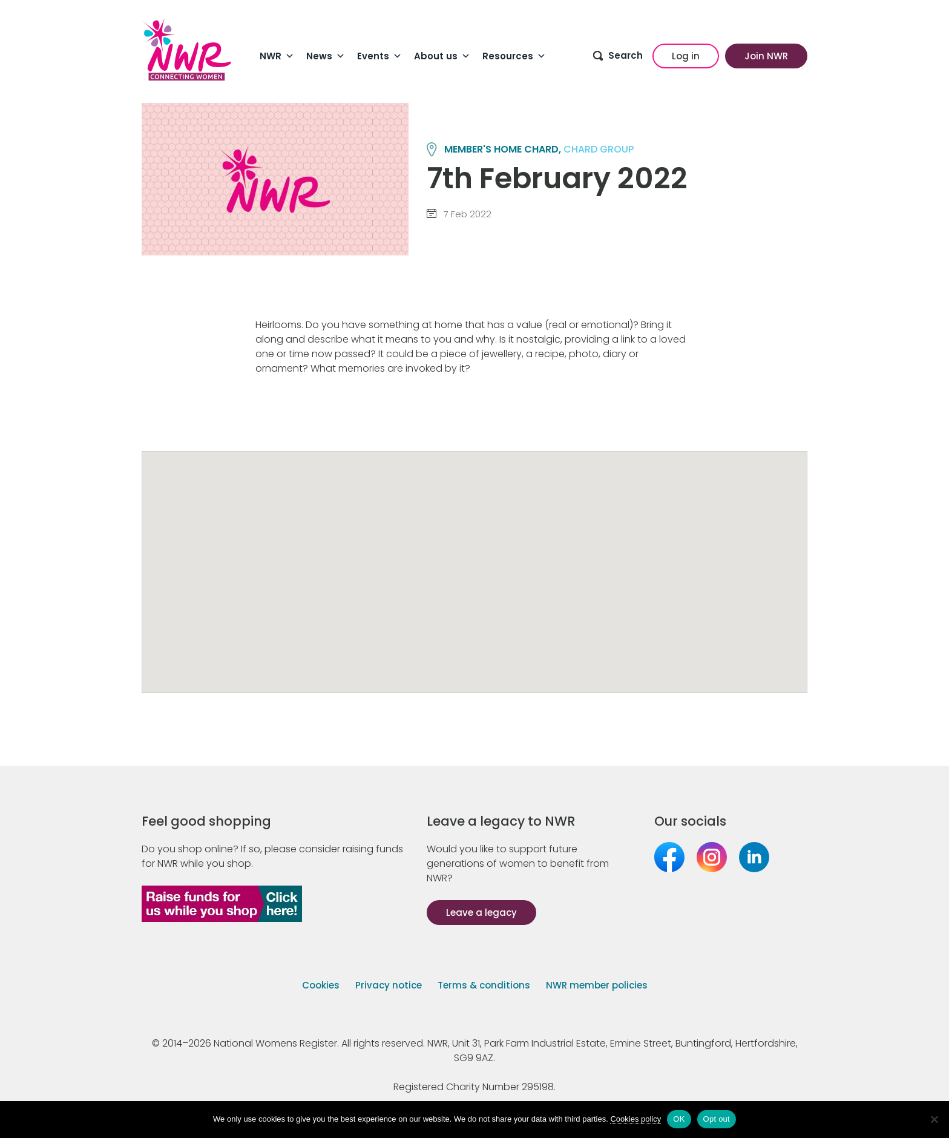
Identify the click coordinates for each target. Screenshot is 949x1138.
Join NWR (766, 56)
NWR (277, 56)
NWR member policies (597, 985)
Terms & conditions (484, 985)
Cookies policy (635, 1118)
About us (442, 56)
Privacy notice (388, 985)
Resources (514, 56)
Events (379, 56)
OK (679, 1118)
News (325, 56)
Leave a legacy (481, 912)
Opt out (716, 1118)
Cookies (321, 985)
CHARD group (598, 149)
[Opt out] (934, 1119)
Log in (686, 56)
